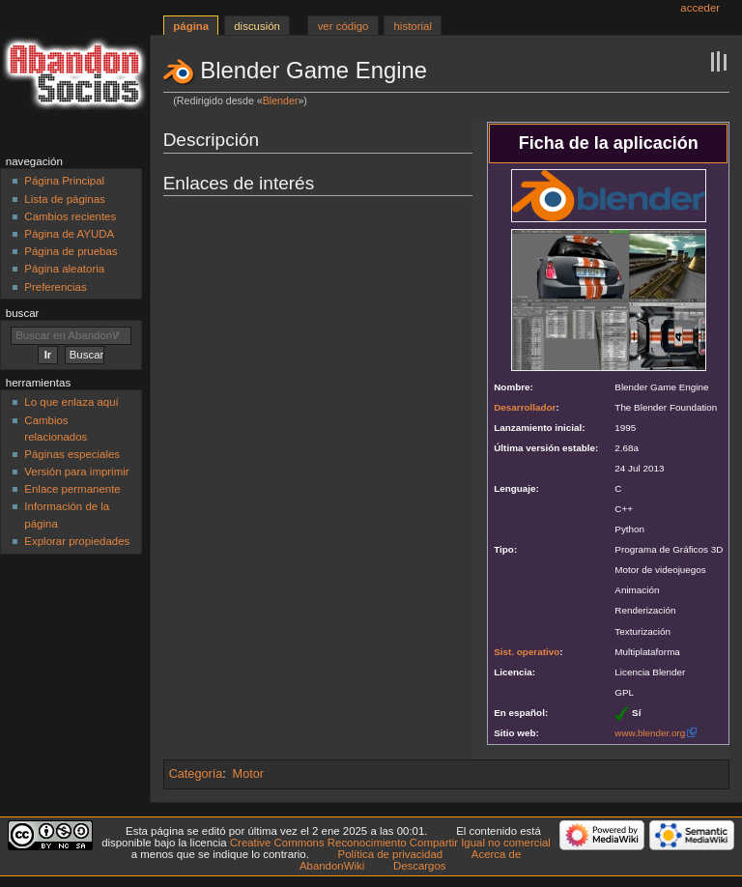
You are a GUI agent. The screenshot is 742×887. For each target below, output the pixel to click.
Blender (281, 100)
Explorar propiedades (76, 541)
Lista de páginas (64, 199)
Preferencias (55, 287)
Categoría (196, 774)
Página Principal (64, 180)
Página (191, 26)
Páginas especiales (72, 454)
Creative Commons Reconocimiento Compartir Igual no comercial (390, 842)
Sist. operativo (526, 651)
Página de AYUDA (69, 234)
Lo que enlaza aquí (71, 402)
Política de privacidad (390, 854)
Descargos (419, 866)
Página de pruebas (70, 251)
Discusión (257, 26)
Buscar (23, 313)
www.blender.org (649, 733)
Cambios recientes (70, 216)
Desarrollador (525, 407)
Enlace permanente (72, 489)
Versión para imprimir (76, 471)
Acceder (700, 8)
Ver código (343, 26)
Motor (248, 774)
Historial (413, 26)
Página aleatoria (64, 268)
